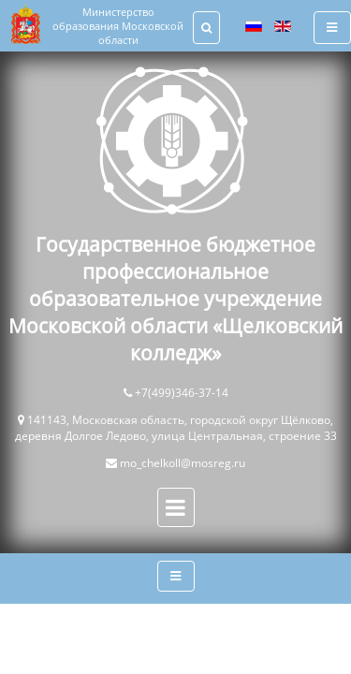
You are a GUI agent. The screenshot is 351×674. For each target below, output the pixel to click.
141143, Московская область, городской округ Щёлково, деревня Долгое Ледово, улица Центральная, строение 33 (176, 428)
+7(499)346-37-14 (181, 393)
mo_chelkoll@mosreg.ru (182, 463)
